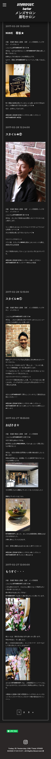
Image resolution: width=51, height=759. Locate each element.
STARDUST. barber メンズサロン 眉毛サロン (25, 11)
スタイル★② (14, 134)
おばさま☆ (12, 425)
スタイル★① (14, 298)
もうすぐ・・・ (15, 571)
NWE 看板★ (15, 33)
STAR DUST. (18, 751)
